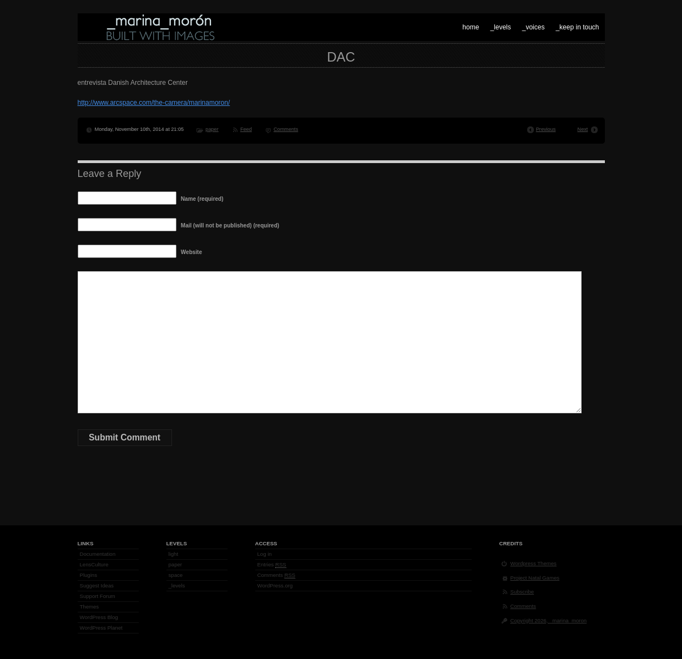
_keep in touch (577, 27)
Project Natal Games (535, 578)
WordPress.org (275, 585)
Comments (286, 129)
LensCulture (94, 564)
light (174, 554)
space (176, 575)
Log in (264, 554)
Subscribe (522, 592)
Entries (271, 564)
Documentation (98, 554)
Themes (89, 607)
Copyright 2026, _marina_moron (549, 620)
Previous (546, 129)
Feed (246, 129)
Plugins (88, 575)
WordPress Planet (101, 628)
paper (211, 129)
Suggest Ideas (97, 585)
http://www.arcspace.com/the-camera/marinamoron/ (154, 103)
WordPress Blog (99, 617)
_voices (533, 27)
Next (583, 129)
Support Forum (97, 596)
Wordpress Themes (534, 563)
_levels (500, 27)
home (470, 27)
